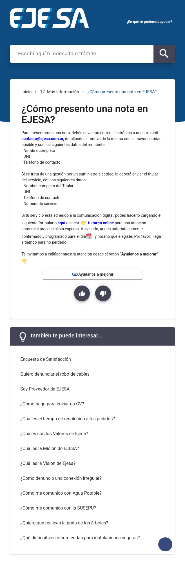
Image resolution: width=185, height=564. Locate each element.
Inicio (26, 91)
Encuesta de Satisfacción (45, 359)
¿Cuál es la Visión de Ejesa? (47, 463)
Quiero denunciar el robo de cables (55, 374)
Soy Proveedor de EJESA (45, 389)
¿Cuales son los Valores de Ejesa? (54, 433)
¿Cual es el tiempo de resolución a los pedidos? (67, 418)
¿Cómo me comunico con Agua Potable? (60, 493)
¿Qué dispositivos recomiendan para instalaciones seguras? (80, 537)
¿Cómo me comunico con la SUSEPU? (58, 508)
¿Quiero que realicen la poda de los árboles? (64, 523)
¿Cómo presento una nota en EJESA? (122, 91)
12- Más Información (59, 91)
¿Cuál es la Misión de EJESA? (49, 448)
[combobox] (83, 53)
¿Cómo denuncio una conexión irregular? (61, 478)
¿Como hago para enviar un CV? (52, 404)
